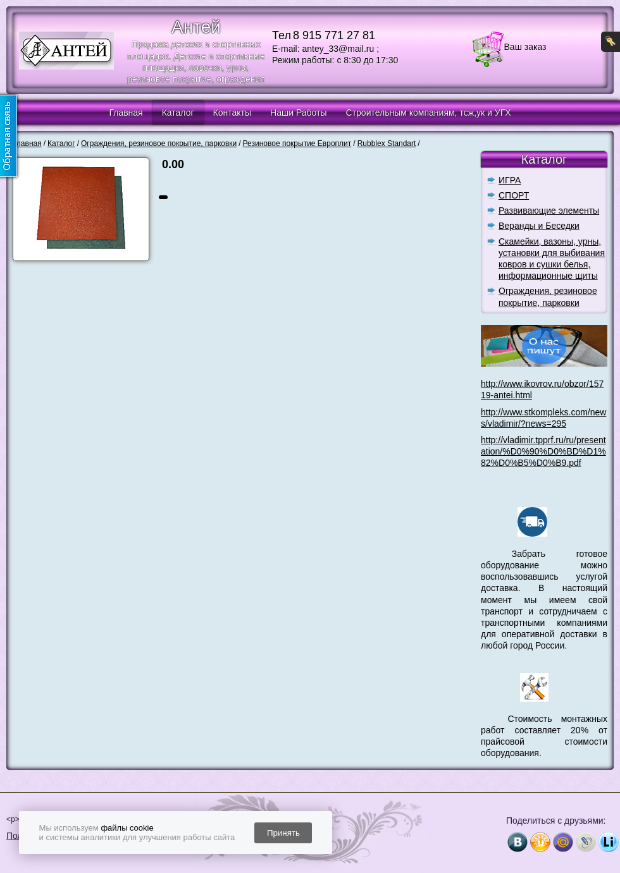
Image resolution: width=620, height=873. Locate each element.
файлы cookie (127, 828)
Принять (283, 833)
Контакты (232, 112)
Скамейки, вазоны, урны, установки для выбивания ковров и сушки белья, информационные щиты (552, 258)
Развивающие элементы (549, 210)
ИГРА (510, 180)
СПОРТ (514, 195)
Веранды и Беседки (539, 226)
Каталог (178, 112)
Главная (125, 112)
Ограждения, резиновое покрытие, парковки (548, 296)
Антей (196, 27)
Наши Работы (298, 112)
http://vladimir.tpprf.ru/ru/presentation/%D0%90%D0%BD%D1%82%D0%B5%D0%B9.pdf (543, 451)
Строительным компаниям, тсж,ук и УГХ (428, 112)
